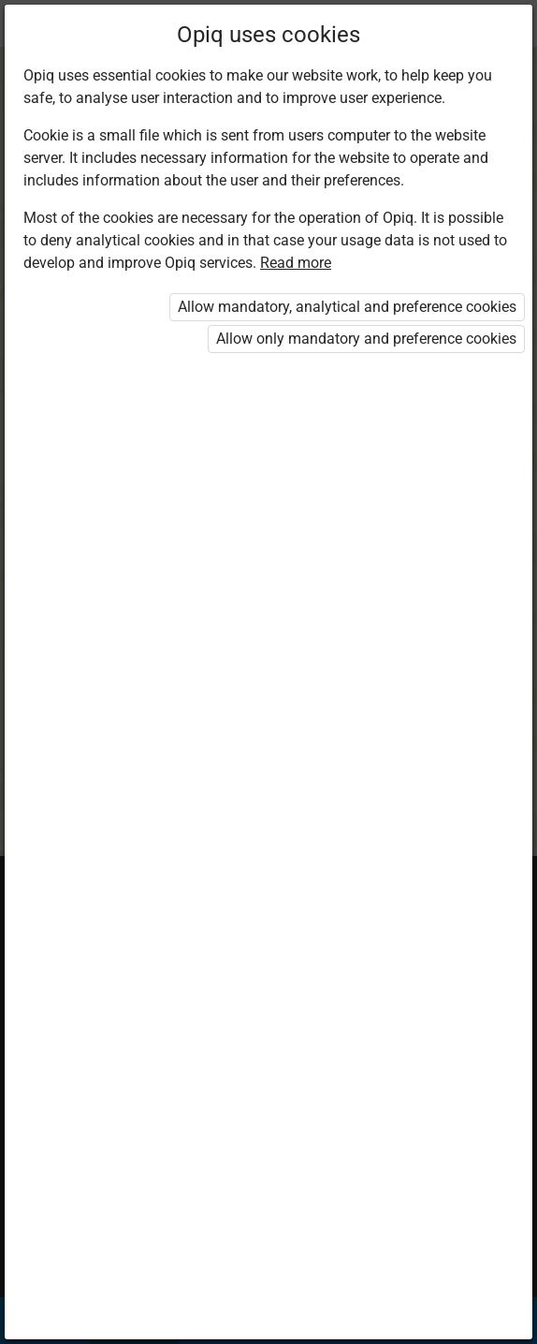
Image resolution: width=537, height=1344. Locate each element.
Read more (295, 263)
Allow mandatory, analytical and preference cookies (347, 307)
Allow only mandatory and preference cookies (366, 338)
